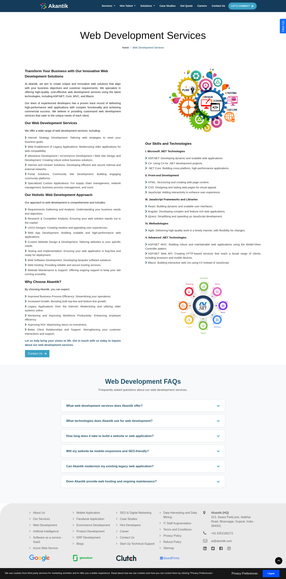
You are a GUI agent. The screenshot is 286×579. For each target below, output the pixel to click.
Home (125, 47)
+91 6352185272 (222, 533)
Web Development (45, 525)
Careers (202, 5)
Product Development (90, 531)
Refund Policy (172, 541)
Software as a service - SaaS (48, 539)
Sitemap (168, 548)
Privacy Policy (172, 535)
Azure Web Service (45, 548)
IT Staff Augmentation (177, 523)
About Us (39, 512)
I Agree (271, 573)
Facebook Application (90, 518)
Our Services (41, 518)
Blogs (80, 543)
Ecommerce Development (93, 525)
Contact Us (218, 5)
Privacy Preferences (245, 573)
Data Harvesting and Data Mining (180, 515)
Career (124, 531)
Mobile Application (88, 512)
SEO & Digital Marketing (135, 512)
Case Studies (168, 5)
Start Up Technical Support (137, 543)
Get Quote (186, 5)
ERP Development (88, 537)
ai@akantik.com (221, 541)
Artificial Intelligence (46, 531)
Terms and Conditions (177, 529)
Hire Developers (130, 525)
